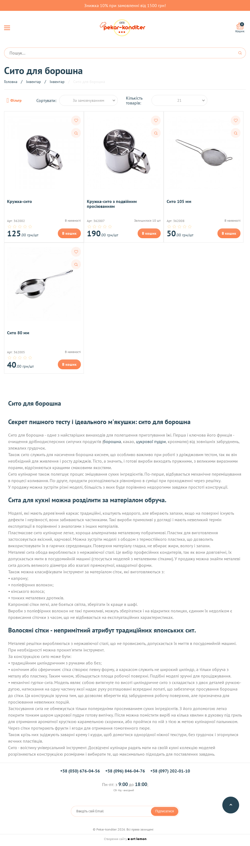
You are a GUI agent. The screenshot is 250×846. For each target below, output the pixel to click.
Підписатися (164, 811)
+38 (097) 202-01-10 (170, 770)
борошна (112, 441)
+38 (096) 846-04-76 (125, 770)
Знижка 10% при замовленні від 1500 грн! (125, 5)
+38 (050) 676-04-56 (80, 770)
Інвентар (33, 81)
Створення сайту (125, 839)
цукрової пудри (151, 441)
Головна (10, 81)
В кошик (69, 233)
